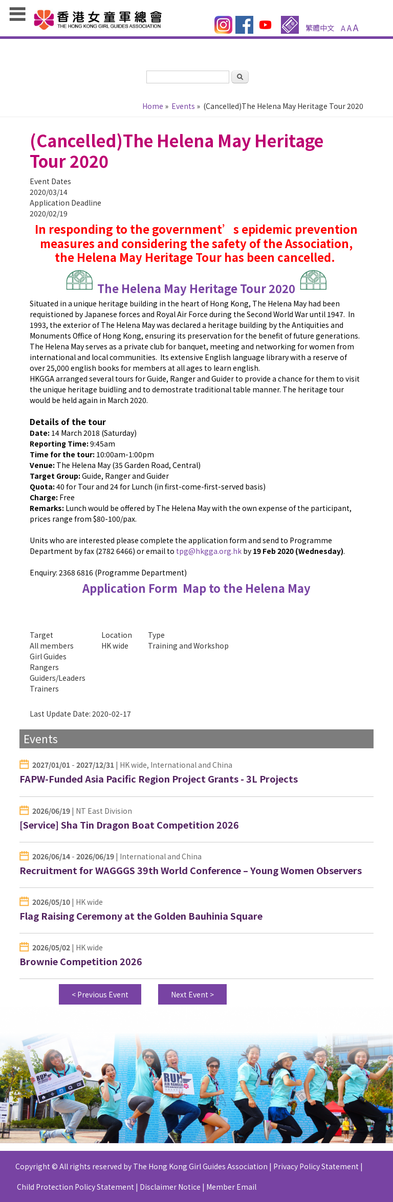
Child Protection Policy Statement (75, 1187)
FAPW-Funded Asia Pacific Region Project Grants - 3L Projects (158, 778)
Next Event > (192, 994)
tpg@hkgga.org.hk (209, 551)
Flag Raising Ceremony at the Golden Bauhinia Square (141, 915)
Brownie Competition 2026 (80, 961)
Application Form (130, 588)
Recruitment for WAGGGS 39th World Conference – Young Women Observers (190, 870)
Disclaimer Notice (170, 1187)
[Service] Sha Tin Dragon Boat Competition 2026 (129, 824)
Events (183, 106)
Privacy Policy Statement (316, 1166)
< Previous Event (100, 994)
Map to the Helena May (247, 588)
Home (152, 106)
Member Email (231, 1187)
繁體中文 (319, 28)
